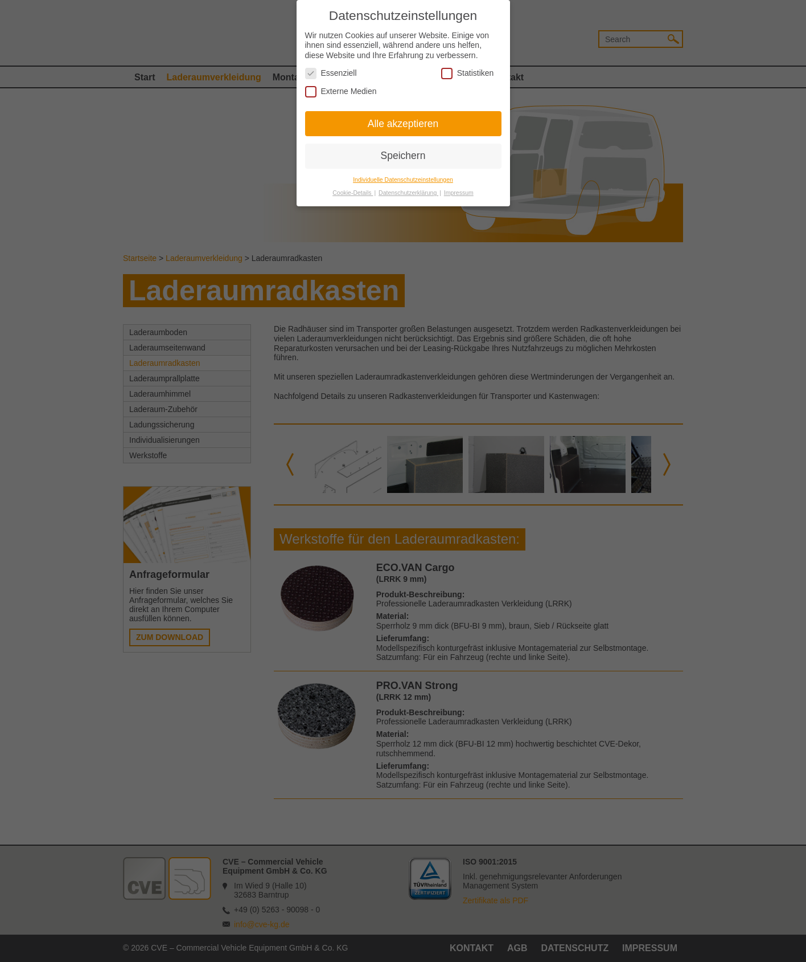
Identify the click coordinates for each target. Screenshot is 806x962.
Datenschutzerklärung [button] (408, 188)
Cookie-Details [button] (352, 188)
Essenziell (331, 69)
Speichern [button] (403, 151)
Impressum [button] (459, 188)
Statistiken (467, 69)
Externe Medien (341, 87)
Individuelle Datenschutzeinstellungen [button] (403, 175)
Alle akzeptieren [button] (403, 119)
